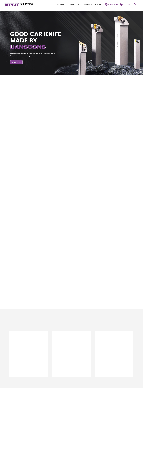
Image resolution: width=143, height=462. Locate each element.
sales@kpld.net (113, 4)
